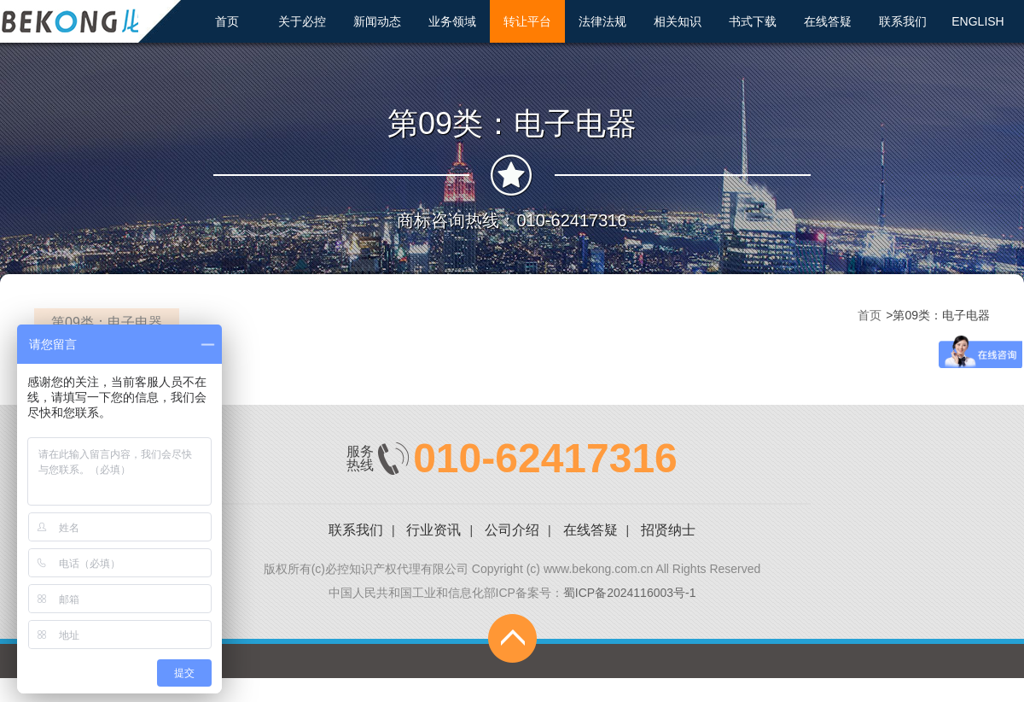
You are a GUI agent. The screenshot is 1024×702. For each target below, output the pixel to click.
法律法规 (602, 21)
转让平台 (527, 21)
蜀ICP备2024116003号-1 (629, 593)
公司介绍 (512, 530)
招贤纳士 (668, 530)
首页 (227, 21)
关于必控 (302, 21)
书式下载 (753, 21)
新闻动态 (377, 21)
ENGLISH (977, 21)
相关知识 (677, 21)
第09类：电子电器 (106, 322)
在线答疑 (828, 21)
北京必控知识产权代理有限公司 (89, 20)
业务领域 (452, 21)
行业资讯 (433, 530)
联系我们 (903, 21)
